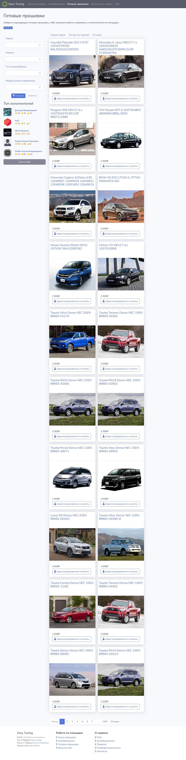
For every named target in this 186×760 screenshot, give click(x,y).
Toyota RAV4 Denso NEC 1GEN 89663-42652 (119, 382)
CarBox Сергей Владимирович (28, 151)
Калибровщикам (106, 740)
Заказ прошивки (37, 4)
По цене (97, 35)
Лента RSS (24, 162)
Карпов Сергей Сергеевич (27, 141)
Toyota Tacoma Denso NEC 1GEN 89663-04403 (121, 314)
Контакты (102, 751)
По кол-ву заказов (79, 35)
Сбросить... (33, 95)
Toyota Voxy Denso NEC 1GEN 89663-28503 (119, 449)
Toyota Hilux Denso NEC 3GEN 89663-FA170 (70, 314)
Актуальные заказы (101, 4)
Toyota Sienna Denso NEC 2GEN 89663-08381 (71, 652)
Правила (101, 744)
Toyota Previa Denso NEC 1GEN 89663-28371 (71, 449)
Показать (18, 95)
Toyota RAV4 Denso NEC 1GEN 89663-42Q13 (119, 652)
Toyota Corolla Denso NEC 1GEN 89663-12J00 (71, 584)
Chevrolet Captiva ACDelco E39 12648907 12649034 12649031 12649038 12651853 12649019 (72, 181)
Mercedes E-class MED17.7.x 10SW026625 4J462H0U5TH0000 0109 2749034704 (118, 47)
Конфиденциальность (109, 747)
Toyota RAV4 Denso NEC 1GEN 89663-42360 (71, 382)
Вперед (115, 721)
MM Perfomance (22, 131)
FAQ (117, 4)
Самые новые (58, 35)
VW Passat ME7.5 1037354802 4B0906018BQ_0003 (120, 111)
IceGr (17, 120)
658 (105, 721)
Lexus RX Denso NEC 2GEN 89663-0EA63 (68, 517)
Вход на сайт (65, 747)
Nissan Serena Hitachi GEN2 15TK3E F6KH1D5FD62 (68, 247)
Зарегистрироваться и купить (71, 98)
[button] (181, 4)
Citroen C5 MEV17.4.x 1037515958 (113, 247)
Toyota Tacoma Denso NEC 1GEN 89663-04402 (121, 584)
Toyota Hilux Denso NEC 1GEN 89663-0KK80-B (119, 517)
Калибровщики (56, 4)
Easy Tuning (16, 4)
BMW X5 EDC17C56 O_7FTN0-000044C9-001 (120, 179)
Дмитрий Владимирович (26, 110)
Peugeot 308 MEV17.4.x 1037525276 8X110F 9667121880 (66, 113)
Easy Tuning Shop (41, 743)
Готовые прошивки (77, 4)
